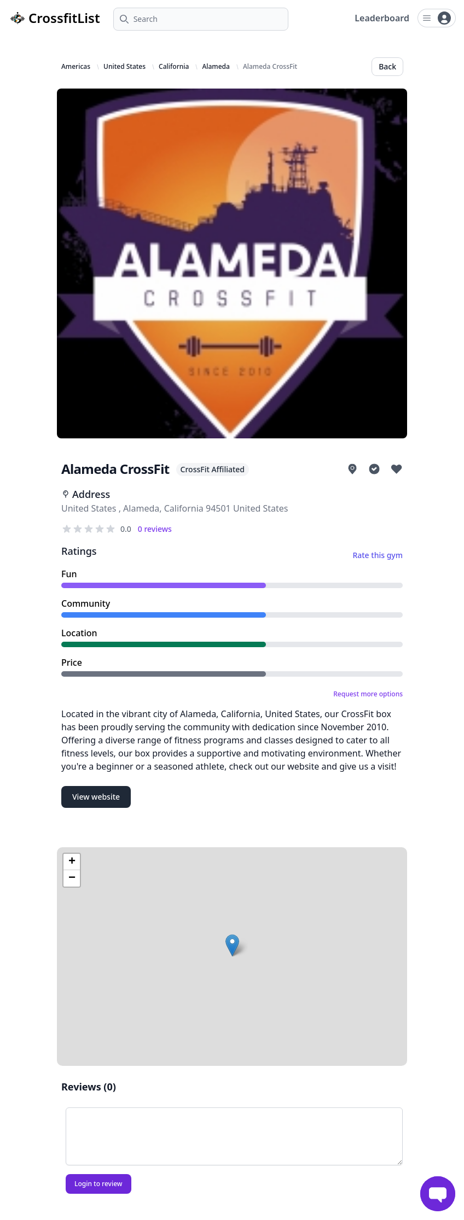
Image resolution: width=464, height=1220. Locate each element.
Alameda (216, 66)
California (174, 66)
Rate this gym (377, 555)
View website (96, 796)
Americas (75, 66)
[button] (232, 945)
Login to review (98, 1183)
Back (387, 66)
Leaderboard (382, 18)
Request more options (368, 694)
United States (124, 66)
